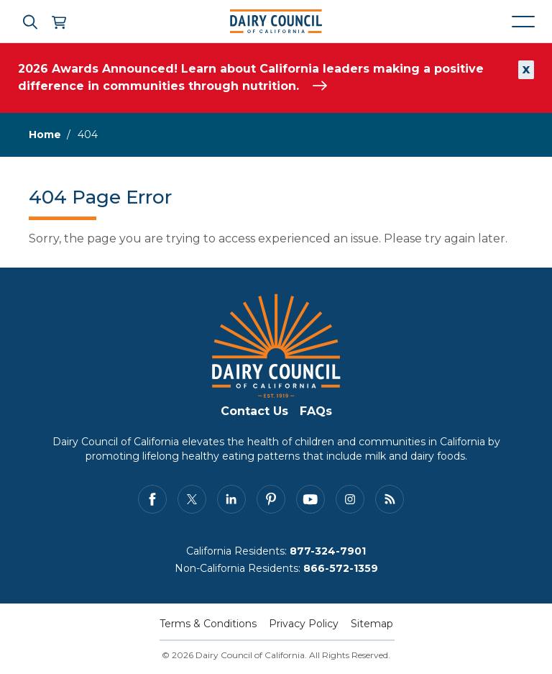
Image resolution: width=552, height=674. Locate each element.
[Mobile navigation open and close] (523, 21)
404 (88, 134)
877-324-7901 (328, 551)
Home (45, 134)
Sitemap (372, 623)
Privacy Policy (304, 623)
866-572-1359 (340, 568)
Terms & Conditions (208, 623)
